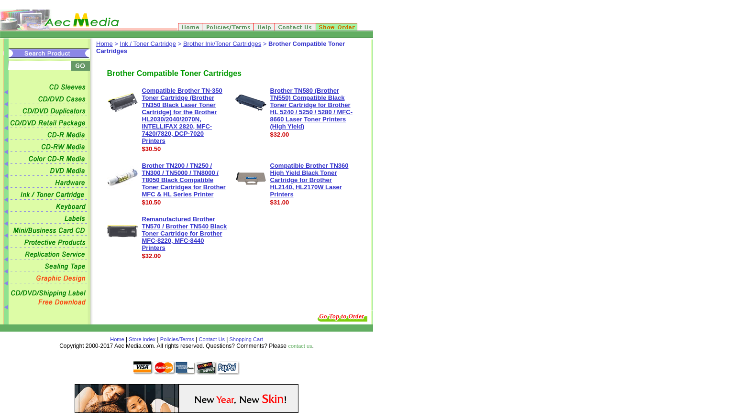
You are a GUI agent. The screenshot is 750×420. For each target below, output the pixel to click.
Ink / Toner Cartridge (148, 43)
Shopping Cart (245, 339)
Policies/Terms (177, 339)
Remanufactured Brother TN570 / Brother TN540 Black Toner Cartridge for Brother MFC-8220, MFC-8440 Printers (184, 233)
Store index (142, 339)
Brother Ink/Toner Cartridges (222, 43)
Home (104, 43)
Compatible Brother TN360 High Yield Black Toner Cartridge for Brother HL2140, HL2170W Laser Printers (309, 180)
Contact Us (212, 339)
